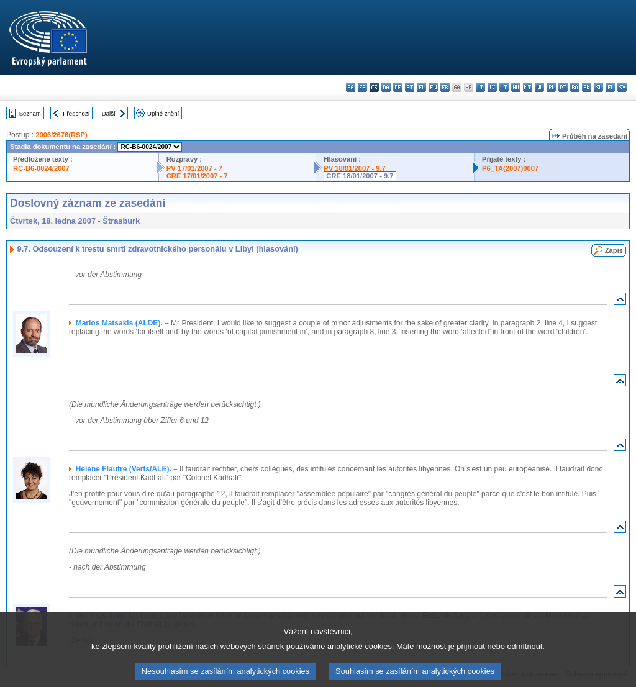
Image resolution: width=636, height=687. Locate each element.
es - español (362, 87)
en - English (433, 87)
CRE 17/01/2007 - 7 (197, 176)
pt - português (563, 87)
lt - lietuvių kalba (504, 87)
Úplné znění (163, 113)
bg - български (350, 87)
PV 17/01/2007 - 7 (194, 168)
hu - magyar (515, 87)
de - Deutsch (397, 87)
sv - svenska (622, 87)
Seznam (30, 113)
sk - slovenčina (586, 87)
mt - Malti (527, 87)
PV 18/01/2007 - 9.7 (355, 168)
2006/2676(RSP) (61, 135)
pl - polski (551, 87)
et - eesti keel (409, 87)
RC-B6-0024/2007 (41, 168)
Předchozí (76, 113)
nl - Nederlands (539, 87)
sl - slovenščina (598, 87)
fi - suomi (610, 87)
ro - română (574, 87)
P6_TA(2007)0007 (510, 168)
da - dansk (386, 87)
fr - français (445, 87)
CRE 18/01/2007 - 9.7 (359, 176)
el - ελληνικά (421, 87)
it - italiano (480, 87)
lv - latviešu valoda (492, 87)
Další (109, 113)
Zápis (614, 250)
